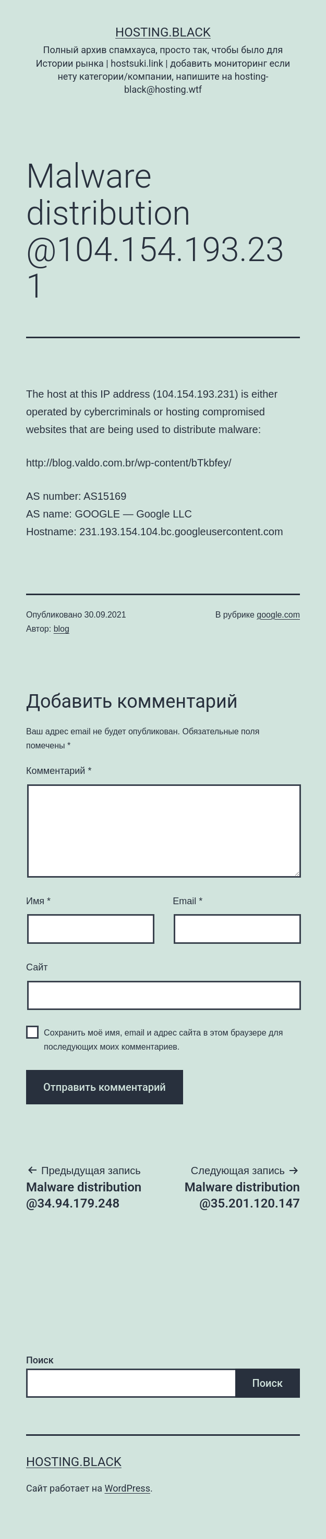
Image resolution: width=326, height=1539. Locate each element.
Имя (38, 901)
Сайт (37, 967)
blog (61, 628)
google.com (278, 614)
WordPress (127, 1488)
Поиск (40, 1360)
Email (187, 901)
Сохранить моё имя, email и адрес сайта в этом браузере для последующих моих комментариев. (163, 1039)
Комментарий (58, 771)
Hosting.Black (163, 32)
